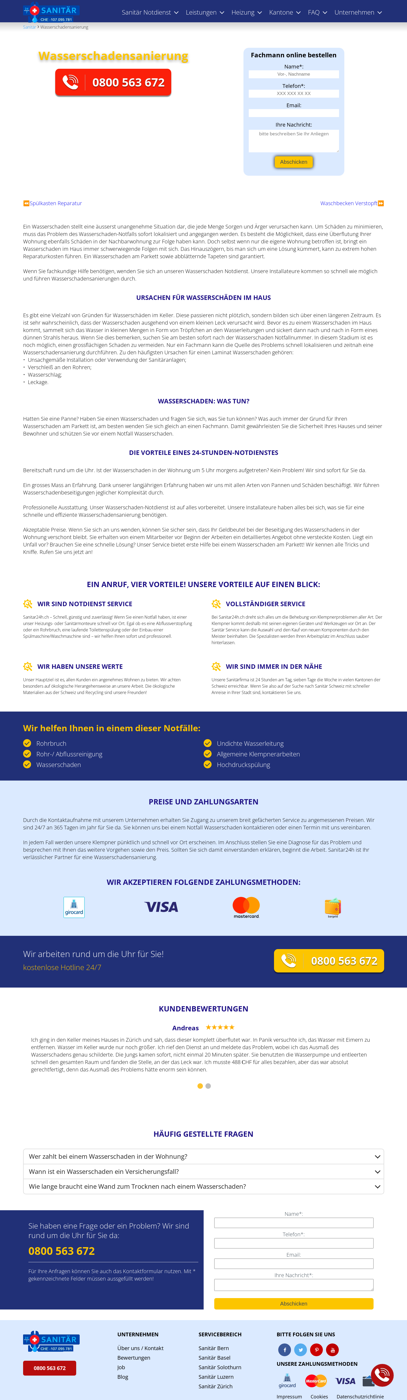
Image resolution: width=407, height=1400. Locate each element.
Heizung (243, 12)
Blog (122, 1376)
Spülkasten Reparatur (56, 203)
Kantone (281, 12)
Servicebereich (220, 1334)
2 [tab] (207, 1086)
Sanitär (29, 27)
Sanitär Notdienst (146, 12)
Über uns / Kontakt (140, 1348)
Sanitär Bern (214, 1348)
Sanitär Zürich (216, 1386)
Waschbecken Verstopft (349, 203)
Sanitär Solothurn (220, 1367)
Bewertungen (133, 1357)
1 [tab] (199, 1086)
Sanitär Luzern (216, 1376)
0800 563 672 (128, 82)
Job (121, 1367)
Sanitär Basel (214, 1357)
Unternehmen (137, 1334)
